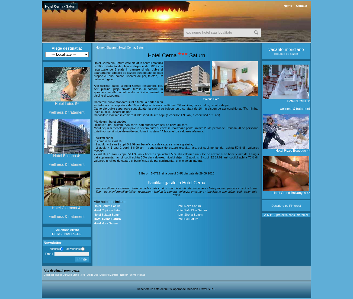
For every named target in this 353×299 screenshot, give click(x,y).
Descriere (277, 205)
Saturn (111, 47)
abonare (54, 248)
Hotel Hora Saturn (106, 223)
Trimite (81, 259)
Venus (141, 274)
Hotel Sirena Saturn (189, 214)
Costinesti (49, 274)
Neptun (124, 274)
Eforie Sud (92, 274)
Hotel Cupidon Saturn (108, 210)
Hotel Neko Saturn (188, 206)
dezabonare (73, 248)
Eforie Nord (78, 274)
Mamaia (114, 274)
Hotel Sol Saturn (187, 219)
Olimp (133, 274)
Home (288, 5)
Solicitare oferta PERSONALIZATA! (67, 232)
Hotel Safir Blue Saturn (191, 210)
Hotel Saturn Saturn (107, 206)
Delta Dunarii (63, 274)
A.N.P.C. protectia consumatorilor (286, 215)
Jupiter (103, 274)
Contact (301, 5)
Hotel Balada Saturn (107, 214)
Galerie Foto (211, 99)
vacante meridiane (286, 49)
